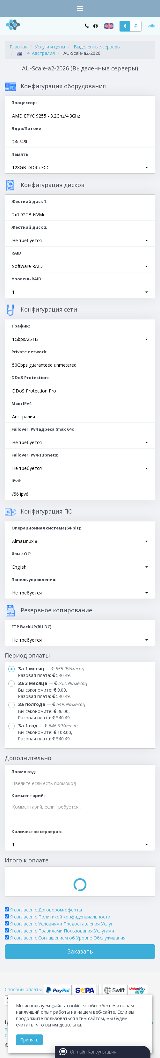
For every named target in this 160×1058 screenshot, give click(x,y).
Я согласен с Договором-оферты (46, 910)
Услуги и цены (50, 47)
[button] (80, 167)
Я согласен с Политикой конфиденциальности (60, 917)
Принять (29, 1040)
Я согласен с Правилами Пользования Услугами (62, 931)
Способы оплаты (23, 989)
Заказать (80, 951)
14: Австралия (36, 53)
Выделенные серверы (97, 47)
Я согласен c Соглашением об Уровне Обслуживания (68, 938)
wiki (151, 26)
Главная (18, 47)
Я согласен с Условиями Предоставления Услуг (61, 924)
